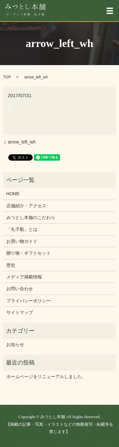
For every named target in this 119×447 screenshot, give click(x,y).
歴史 (10, 265)
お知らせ (15, 344)
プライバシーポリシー (28, 300)
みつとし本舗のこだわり (30, 217)
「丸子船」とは (21, 229)
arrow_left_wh (22, 141)
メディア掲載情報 (24, 276)
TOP (7, 77)
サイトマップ (19, 312)
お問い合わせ (19, 288)
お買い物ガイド (21, 241)
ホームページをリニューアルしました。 (46, 376)
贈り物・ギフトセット (28, 253)
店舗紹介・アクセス (26, 205)
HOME (13, 193)
